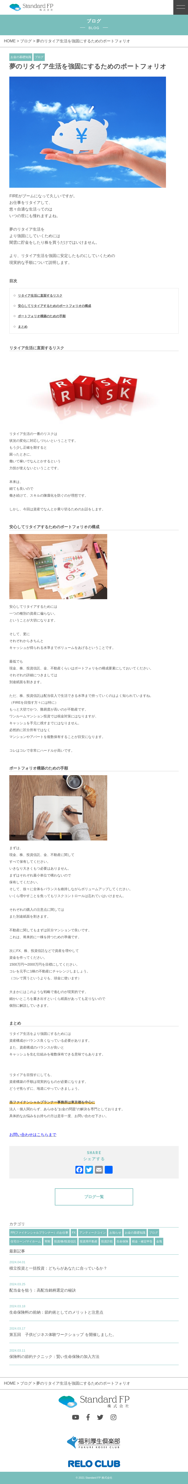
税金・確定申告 (142, 1241)
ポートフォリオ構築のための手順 (42, 316)
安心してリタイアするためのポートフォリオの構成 (54, 306)
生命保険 (122, 1241)
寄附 (47, 1241)
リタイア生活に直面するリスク (40, 295)
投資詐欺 (107, 1241)
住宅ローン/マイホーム (26, 1241)
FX (74, 1232)
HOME (10, 1383)
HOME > (12, 41)
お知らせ (115, 1232)
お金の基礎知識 (21, 57)
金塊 (159, 1241)
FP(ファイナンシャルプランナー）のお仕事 (39, 1232)
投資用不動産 (88, 1241)
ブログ (26, 41)
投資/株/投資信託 (65, 1241)
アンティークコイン (92, 1232)
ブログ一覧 (94, 1197)
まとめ (22, 326)
